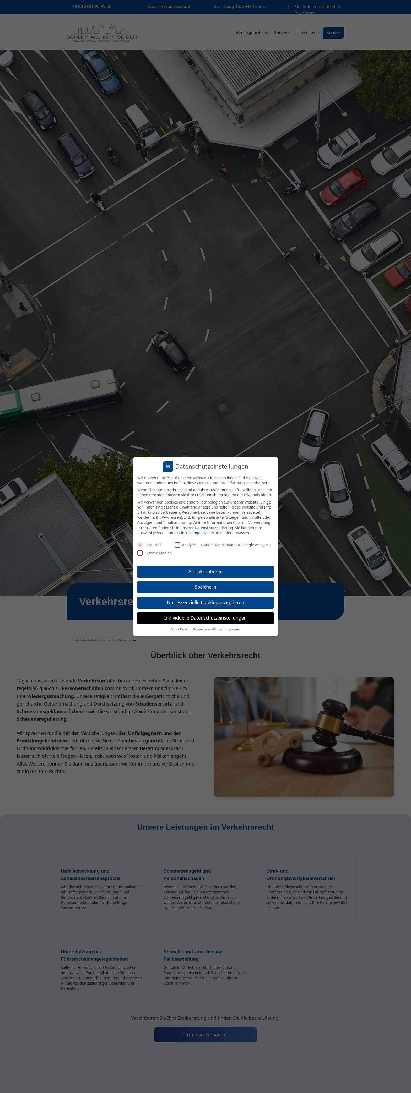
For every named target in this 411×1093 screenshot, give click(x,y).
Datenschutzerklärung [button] (208, 629)
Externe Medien (154, 552)
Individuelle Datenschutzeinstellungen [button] (205, 618)
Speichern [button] (205, 587)
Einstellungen (190, 532)
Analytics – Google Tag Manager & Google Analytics (222, 544)
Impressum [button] (233, 629)
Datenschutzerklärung (214, 527)
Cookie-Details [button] (180, 629)
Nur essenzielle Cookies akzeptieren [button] (205, 602)
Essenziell (149, 544)
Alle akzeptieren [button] (205, 571)
